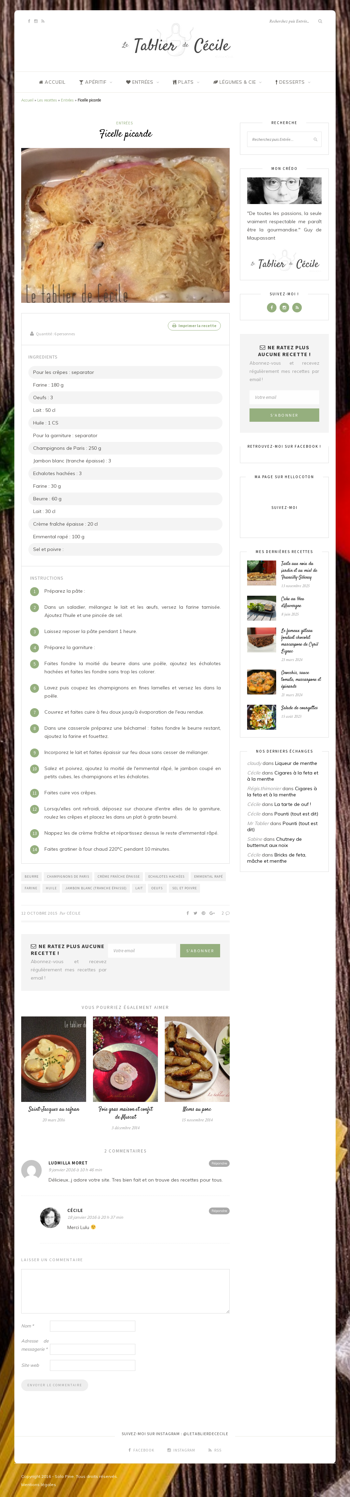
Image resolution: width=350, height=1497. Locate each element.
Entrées (67, 100)
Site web (30, 1364)
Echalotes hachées (167, 876)
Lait (139, 887)
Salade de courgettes (299, 708)
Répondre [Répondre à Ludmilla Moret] (219, 1162)
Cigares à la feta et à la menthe (282, 791)
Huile (51, 887)
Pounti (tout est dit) (296, 814)
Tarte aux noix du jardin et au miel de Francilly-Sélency (299, 571)
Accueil (27, 100)
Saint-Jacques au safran (54, 1109)
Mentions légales (38, 1483)
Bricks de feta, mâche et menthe (276, 858)
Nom (27, 1325)
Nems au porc (197, 1109)
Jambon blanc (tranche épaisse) (96, 887)
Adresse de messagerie (35, 1344)
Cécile (74, 912)
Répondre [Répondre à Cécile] (219, 1210)
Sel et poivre (184, 887)
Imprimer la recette (194, 325)
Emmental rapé (208, 876)
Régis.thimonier (264, 788)
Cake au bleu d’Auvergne (292, 602)
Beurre (32, 876)
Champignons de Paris (68, 876)
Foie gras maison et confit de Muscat (125, 1113)
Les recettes (47, 100)
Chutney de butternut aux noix (274, 842)
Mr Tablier (258, 823)
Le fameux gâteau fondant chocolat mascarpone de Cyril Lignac (299, 641)
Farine (31, 887)
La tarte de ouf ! (292, 804)
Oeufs (157, 887)
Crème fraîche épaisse (119, 876)
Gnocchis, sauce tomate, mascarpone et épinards (301, 680)
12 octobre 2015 (39, 912)
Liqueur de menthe (296, 763)
